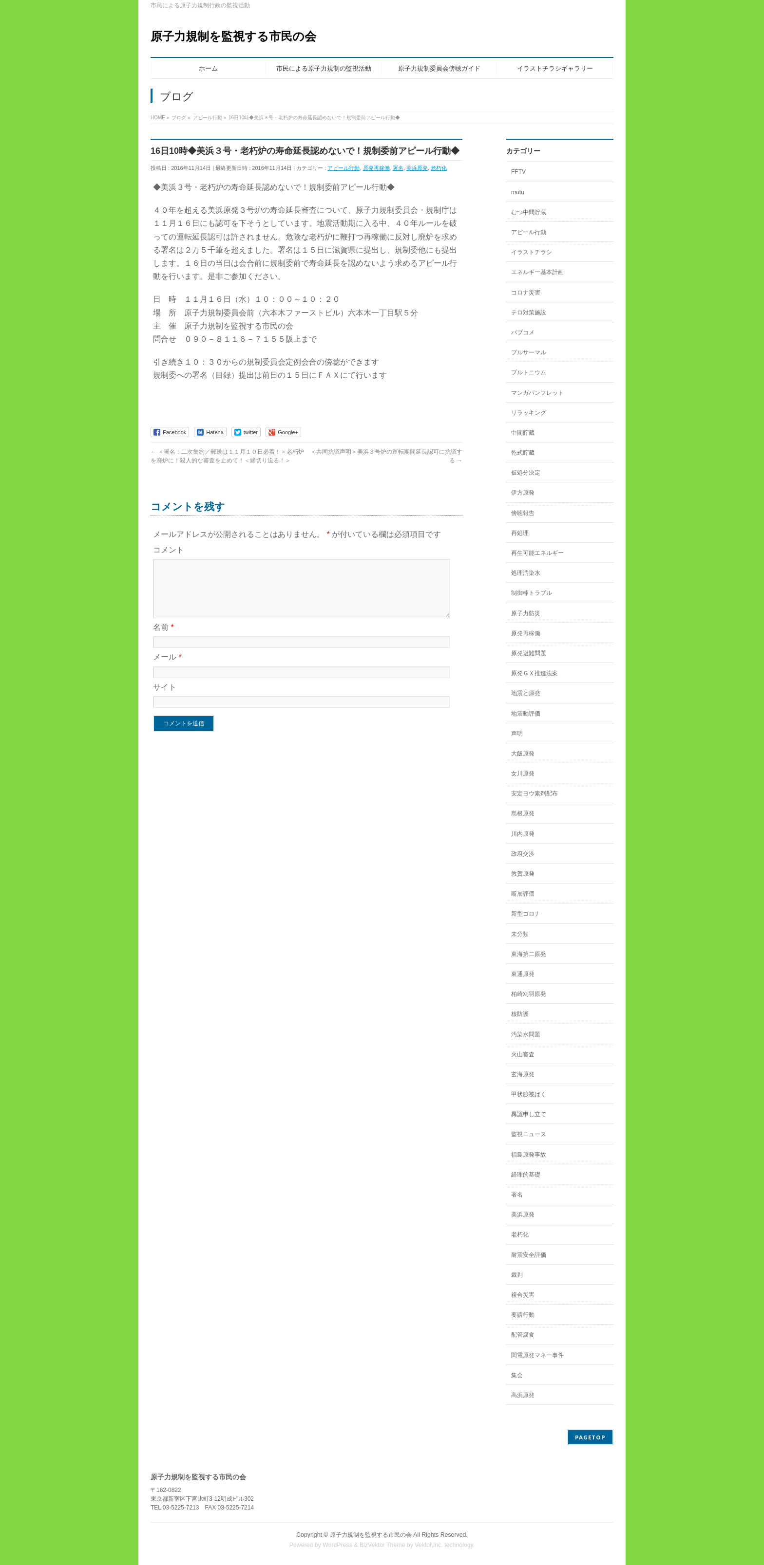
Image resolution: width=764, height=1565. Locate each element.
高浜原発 (523, 1395)
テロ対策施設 (528, 312)
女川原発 (523, 773)
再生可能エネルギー (537, 553)
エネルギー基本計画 (537, 272)
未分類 (520, 934)
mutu (517, 192)
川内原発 (523, 833)
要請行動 (523, 1314)
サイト (164, 699)
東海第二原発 (528, 954)
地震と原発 (525, 693)
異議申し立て (528, 1114)
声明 (517, 733)
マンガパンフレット (537, 392)
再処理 (520, 533)
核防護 (520, 1014)
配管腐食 (523, 1334)
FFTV (518, 171)
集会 (517, 1375)
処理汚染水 (525, 573)
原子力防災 (525, 613)
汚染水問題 (525, 1034)
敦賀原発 (523, 873)
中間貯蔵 (523, 432)
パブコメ (523, 332)
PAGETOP (590, 1437)
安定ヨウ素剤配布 (534, 793)
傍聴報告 (523, 513)
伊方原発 (523, 492)
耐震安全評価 (528, 1255)
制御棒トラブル (531, 592)
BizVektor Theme (382, 1545)
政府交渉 (523, 853)
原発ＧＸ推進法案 (534, 673)
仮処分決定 (525, 472)
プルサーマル (528, 352)
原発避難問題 (528, 653)
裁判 (517, 1274)
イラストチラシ (531, 252)
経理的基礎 (525, 1174)
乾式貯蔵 (523, 452)
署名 (398, 168)
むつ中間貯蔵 (528, 212)
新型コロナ (525, 913)
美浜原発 (417, 168)
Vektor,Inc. (429, 1545)
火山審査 (523, 1054)
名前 (163, 639)
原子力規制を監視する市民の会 (233, 36)
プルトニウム (528, 372)
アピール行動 (343, 168)
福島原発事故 (528, 1154)
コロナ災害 (525, 292)
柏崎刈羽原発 (528, 994)
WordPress (337, 1545)
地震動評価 (525, 713)
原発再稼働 (376, 168)
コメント (168, 550)
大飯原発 (523, 753)
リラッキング (528, 412)
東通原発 (523, 974)
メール (167, 668)
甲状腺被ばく (528, 1094)
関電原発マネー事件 (537, 1355)
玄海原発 (523, 1074)
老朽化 (439, 168)
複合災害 (523, 1294)
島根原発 (523, 813)
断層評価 (523, 893)
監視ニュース (528, 1134)
